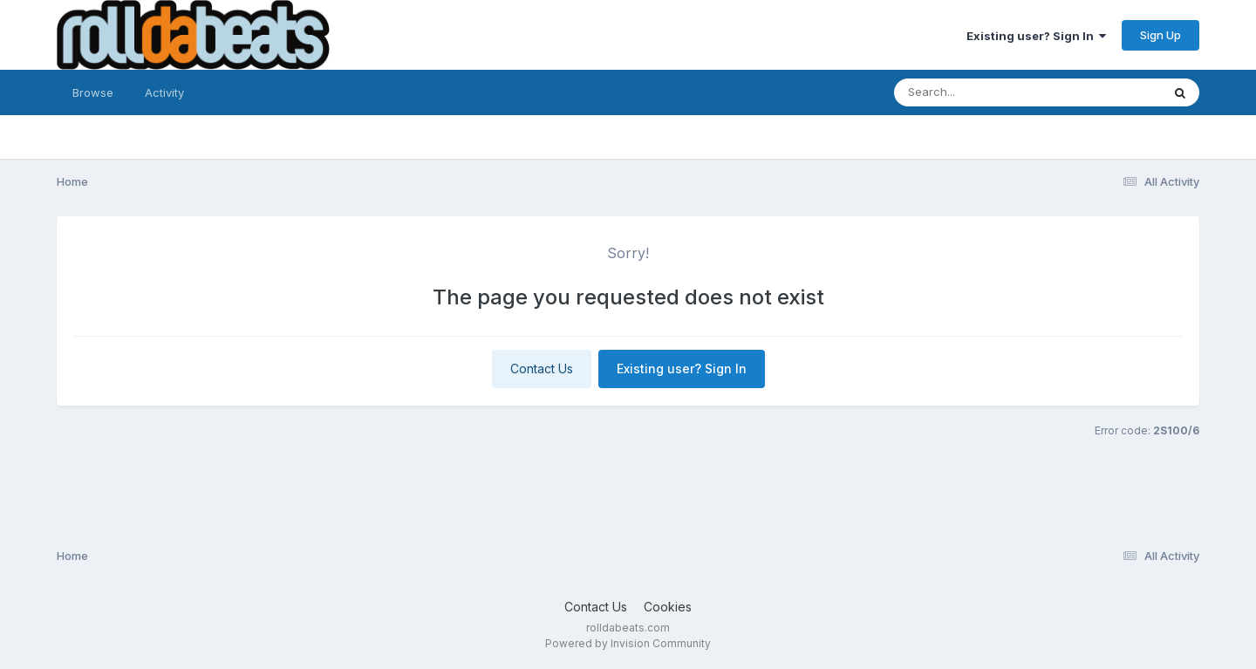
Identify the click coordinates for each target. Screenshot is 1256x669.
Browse (92, 92)
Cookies (668, 606)
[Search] (980, 92)
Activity (164, 92)
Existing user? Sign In (1036, 36)
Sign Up (1160, 35)
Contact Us (541, 368)
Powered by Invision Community (628, 643)
